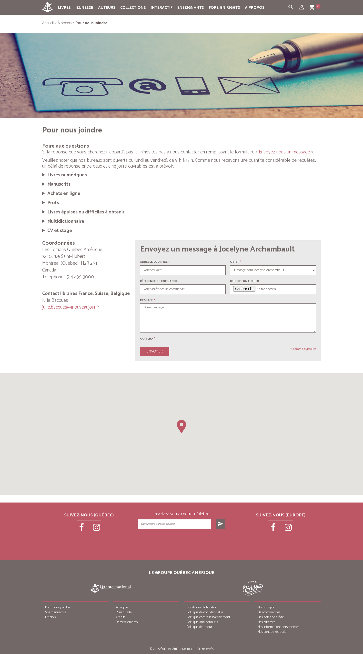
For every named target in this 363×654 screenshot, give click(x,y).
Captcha (147, 339)
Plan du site (124, 612)
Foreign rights (224, 7)
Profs (53, 203)
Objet (234, 262)
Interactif (161, 7)
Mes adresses (266, 622)
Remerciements (127, 622)
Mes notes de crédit (270, 617)
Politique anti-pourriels (202, 622)
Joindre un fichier (244, 281)
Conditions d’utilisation (202, 607)
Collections (133, 7)
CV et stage (59, 230)
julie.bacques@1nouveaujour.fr (70, 307)
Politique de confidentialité (205, 612)
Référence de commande (159, 281)
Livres (64, 7)
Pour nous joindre (57, 607)
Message (146, 300)
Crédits (120, 617)
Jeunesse (84, 7)
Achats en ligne (63, 193)
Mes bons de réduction (272, 632)
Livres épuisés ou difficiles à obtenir (85, 212)
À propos (254, 7)
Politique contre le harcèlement (208, 617)
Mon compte (265, 607)
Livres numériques (67, 175)
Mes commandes (268, 612)
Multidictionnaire (65, 221)
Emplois (50, 617)
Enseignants (190, 7)
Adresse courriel (154, 262)
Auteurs (106, 7)
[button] (181, 426)
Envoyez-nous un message (284, 152)
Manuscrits (59, 184)
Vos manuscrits (55, 612)
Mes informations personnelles (278, 627)
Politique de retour (199, 627)
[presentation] (182, 541)
